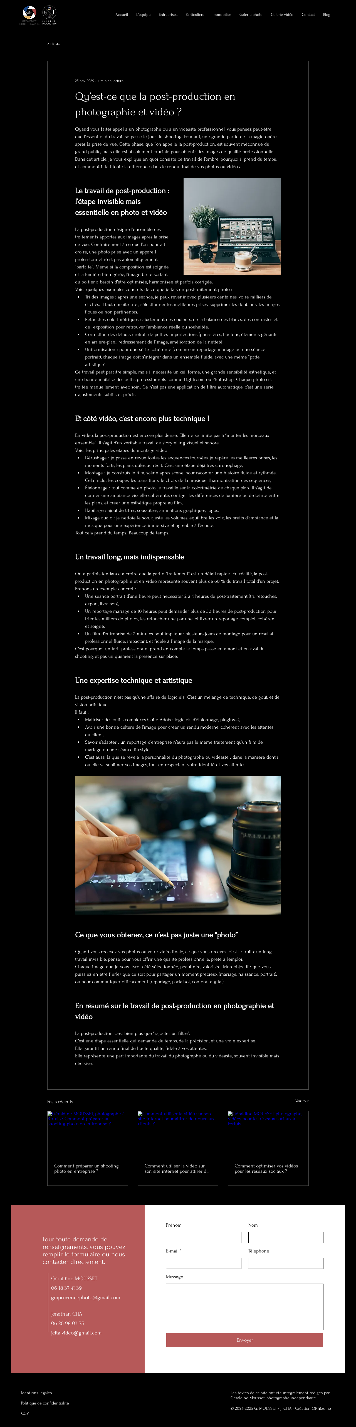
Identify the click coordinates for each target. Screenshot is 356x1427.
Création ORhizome (313, 1408)
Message (174, 1276)
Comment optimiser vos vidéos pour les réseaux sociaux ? (266, 1168)
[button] (221, 15)
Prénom (174, 1225)
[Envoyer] (244, 1340)
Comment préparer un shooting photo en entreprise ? (86, 1168)
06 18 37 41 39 (66, 1288)
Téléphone (258, 1251)
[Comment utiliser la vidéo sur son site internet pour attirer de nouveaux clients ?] (178, 1133)
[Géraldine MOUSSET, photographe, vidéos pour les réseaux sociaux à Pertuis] (268, 1133)
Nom (253, 1225)
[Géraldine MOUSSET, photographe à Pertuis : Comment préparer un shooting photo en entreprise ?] (88, 1133)
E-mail (172, 1251)
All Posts (53, 44)
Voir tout (302, 1101)
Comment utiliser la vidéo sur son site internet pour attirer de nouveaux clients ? (177, 1168)
